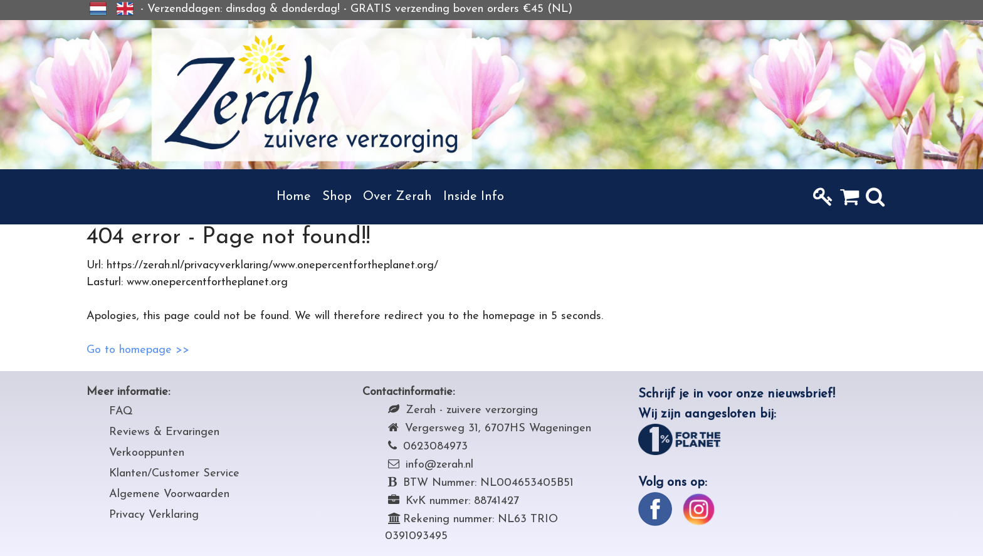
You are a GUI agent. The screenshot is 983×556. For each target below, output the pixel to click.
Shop (337, 197)
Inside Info (473, 197)
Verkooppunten (146, 453)
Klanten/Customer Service (174, 474)
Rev (119, 432)
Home (293, 197)
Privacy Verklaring (154, 515)
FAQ (121, 411)
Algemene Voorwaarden (169, 494)
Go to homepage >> (138, 350)
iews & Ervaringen (174, 432)
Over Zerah (397, 197)
